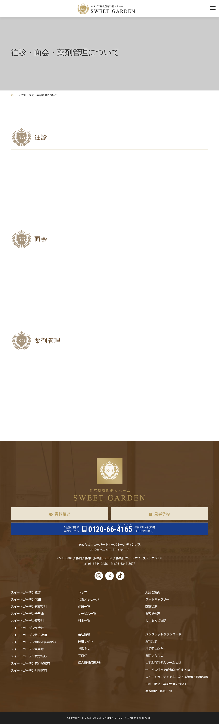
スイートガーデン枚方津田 (29, 635)
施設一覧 (84, 606)
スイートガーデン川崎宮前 (29, 670)
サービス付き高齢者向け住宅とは (167, 670)
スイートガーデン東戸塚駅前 (30, 663)
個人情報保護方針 (90, 662)
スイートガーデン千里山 (27, 613)
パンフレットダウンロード (163, 634)
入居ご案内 (152, 592)
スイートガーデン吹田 (26, 599)
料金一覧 (84, 620)
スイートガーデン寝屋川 (27, 620)
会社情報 (84, 634)
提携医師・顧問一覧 (158, 691)
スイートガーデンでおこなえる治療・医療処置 (176, 677)
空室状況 (151, 606)
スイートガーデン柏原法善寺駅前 (33, 642)
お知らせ (84, 648)
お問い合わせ (154, 655)
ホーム (15, 95)
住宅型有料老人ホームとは (163, 662)
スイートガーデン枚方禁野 (29, 656)
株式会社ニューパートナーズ (109, 550)
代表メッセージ (88, 599)
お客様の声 (152, 613)
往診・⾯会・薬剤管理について (166, 684)
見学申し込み (154, 648)
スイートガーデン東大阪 (27, 628)
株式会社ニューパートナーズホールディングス (109, 544)
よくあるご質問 (155, 620)
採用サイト (85, 641)
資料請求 (62, 514)
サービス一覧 (87, 613)
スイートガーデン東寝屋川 (29, 606)
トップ (82, 592)
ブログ (82, 655)
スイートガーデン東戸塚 (27, 649)
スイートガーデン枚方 (26, 592)
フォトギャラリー (157, 599)
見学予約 (162, 514)
